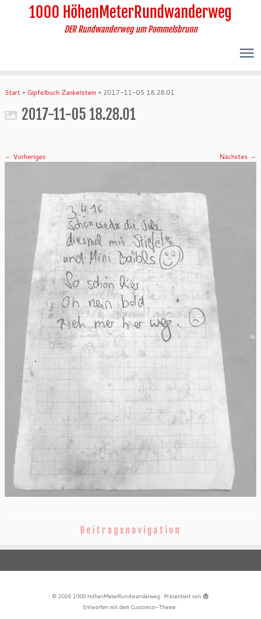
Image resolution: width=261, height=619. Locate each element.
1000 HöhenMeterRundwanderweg (130, 12)
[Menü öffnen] (247, 54)
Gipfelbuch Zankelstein (61, 92)
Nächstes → (237, 156)
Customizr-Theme (153, 607)
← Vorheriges (25, 156)
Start (12, 92)
